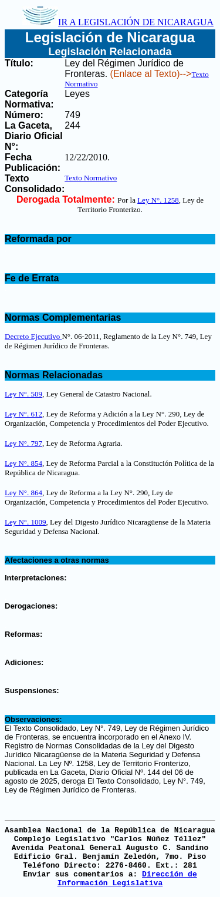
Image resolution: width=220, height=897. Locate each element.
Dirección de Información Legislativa (127, 879)
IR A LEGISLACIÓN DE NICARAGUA (118, 22)
